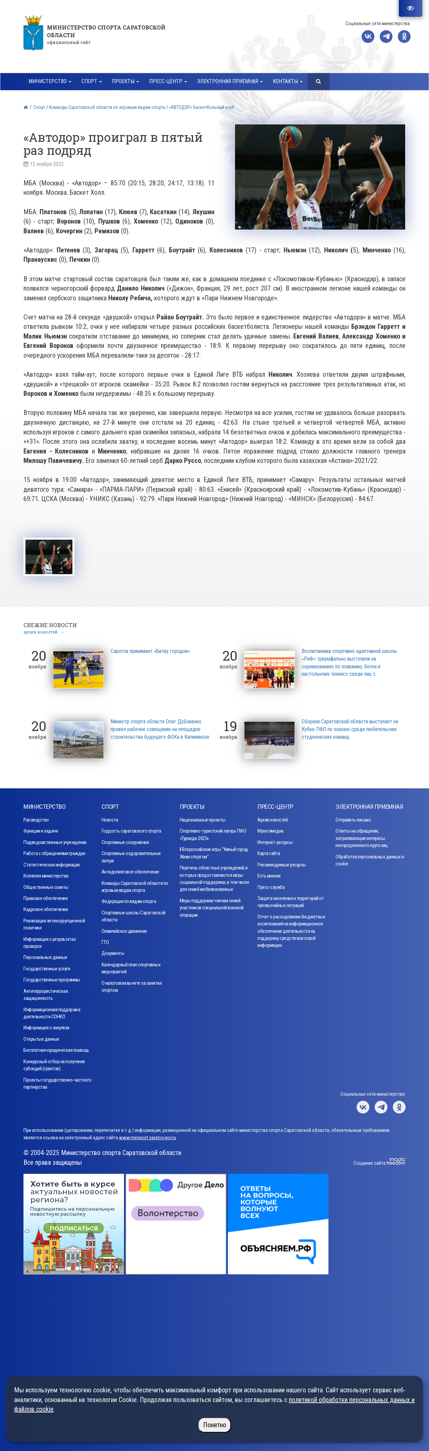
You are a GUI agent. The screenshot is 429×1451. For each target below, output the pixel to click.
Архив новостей (272, 818)
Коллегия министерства (45, 874)
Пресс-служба (271, 885)
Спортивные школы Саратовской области (134, 914)
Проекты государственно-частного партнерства (57, 1081)
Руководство (36, 818)
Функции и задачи (40, 829)
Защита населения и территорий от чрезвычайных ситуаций (290, 899)
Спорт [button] (91, 81)
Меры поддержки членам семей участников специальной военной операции (212, 906)
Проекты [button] (125, 81)
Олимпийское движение (124, 929)
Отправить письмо (353, 818)
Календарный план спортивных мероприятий (131, 966)
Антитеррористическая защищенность (45, 992)
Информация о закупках (46, 1026)
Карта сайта (268, 851)
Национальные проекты (203, 818)
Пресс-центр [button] (168, 81)
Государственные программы (51, 978)
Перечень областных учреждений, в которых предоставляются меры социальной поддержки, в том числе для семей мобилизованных (214, 876)
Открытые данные (41, 1037)
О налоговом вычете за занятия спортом (132, 984)
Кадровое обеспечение (45, 907)
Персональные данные (45, 956)
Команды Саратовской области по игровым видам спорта (107, 107)
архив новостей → (44, 629)
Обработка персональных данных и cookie (369, 858)
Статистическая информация (51, 863)
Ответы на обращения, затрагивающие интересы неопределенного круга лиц (361, 836)
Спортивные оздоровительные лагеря (131, 854)
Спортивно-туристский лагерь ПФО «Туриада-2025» (213, 832)
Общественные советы (45, 885)
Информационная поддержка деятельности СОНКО (51, 1011)
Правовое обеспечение (45, 896)
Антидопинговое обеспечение (130, 870)
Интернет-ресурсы (275, 840)
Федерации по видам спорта (129, 899)
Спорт (39, 107)
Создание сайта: (370, 1161)
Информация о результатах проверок (49, 940)
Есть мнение (269, 874)
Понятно (214, 1425)
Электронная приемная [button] (230, 81)
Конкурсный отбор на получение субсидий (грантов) (54, 1063)
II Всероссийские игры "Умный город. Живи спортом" (214, 850)
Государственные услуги (46, 967)
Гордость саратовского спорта (131, 829)
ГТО (105, 940)
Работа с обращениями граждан (54, 851)
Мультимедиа (270, 829)
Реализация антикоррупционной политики (54, 922)
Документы (113, 952)
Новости (110, 818)
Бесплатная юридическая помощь (56, 1048)
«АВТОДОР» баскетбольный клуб (201, 107)
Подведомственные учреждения (54, 840)
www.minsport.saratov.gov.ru (147, 1136)
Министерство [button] (49, 81)
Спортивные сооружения (125, 840)
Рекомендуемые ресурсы (281, 863)
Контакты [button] (288, 81)
